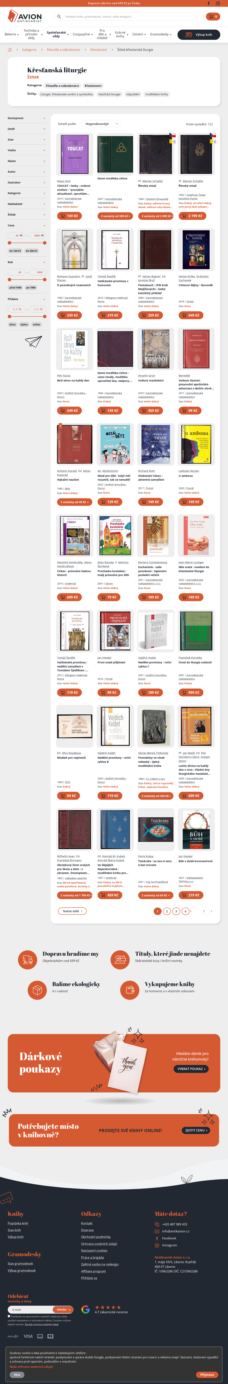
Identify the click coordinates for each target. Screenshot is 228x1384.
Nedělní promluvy (154, 664)
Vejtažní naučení (68, 479)
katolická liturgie (109, 94)
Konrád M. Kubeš (113, 856)
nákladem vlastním (76, 878)
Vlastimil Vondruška (70, 562)
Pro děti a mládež (102, 34)
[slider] (9, 242)
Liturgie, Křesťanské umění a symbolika (66, 94)
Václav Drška (187, 276)
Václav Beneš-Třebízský (153, 753)
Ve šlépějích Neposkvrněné (115, 869)
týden (24, 324)
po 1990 (30, 287)
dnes (12, 324)
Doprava (87, 1230)
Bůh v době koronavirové (196, 861)
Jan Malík (189, 753)
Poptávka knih (18, 1223)
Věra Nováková (71, 753)
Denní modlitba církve (112, 178)
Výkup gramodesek (22, 1270)
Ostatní (137, 34)
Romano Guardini (68, 276)
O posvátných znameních (74, 285)
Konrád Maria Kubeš (111, 860)
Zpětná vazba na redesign (100, 1264)
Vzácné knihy (120, 34)
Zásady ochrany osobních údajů (42, 1324)
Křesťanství (98, 50)
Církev (74, 573)
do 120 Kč (15, 250)
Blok (67, 488)
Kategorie (29, 50)
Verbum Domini (196, 384)
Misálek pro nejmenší (71, 757)
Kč (21, 235)
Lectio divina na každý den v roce (194, 770)
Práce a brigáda (92, 1257)
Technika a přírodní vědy (31, 34)
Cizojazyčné (81, 34)
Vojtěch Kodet (147, 657)
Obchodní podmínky (96, 1237)
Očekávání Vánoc (151, 477)
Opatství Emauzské (157, 199)
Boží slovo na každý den (73, 380)
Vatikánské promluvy (72, 666)
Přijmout (207, 1375)
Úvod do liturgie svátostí (195, 662)
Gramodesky (159, 34)
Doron (109, 583)
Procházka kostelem (113, 573)
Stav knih (14, 1230)
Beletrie (10, 34)
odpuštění (133, 94)
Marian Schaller (152, 181)
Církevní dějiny (196, 285)
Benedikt (184, 375)
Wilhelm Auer (66, 856)
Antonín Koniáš (67, 471)
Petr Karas (63, 375)
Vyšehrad (192, 194)
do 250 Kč (31, 250)
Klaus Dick (63, 181)
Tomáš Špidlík (107, 276)
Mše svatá (194, 569)
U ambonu (186, 475)
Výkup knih (16, 1237)
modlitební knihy (156, 94)
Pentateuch (153, 289)
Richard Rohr (146, 471)
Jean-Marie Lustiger (191, 562)
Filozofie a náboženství (63, 50)
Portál (149, 488)
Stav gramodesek (20, 1263)
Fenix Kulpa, (146, 856)
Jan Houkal (104, 657)
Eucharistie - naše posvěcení (152, 571)
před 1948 (15, 287)
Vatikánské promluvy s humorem (113, 283)
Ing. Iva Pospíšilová (157, 881)
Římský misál (147, 186)
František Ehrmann (69, 860)
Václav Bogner (151, 276)
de (99, 471)
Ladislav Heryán (189, 471)
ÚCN (67, 782)
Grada (190, 301)
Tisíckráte (155, 863)
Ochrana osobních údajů (99, 1244)
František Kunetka (190, 657)
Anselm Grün (146, 375)
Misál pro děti (114, 477)
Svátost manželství (151, 380)
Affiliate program (93, 1271)
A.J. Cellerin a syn (155, 779)
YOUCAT (73, 190)
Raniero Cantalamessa (152, 562)
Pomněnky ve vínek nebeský (151, 761)
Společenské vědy (56, 34)
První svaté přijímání (111, 662)
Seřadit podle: (67, 123)
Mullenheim (110, 471)
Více (17, 1375)
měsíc (36, 324)
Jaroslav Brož (146, 280)
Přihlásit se (89, 1278)
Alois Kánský (106, 562)
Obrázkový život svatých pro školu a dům (74, 869)
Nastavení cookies (94, 1250)
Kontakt (87, 1223)
